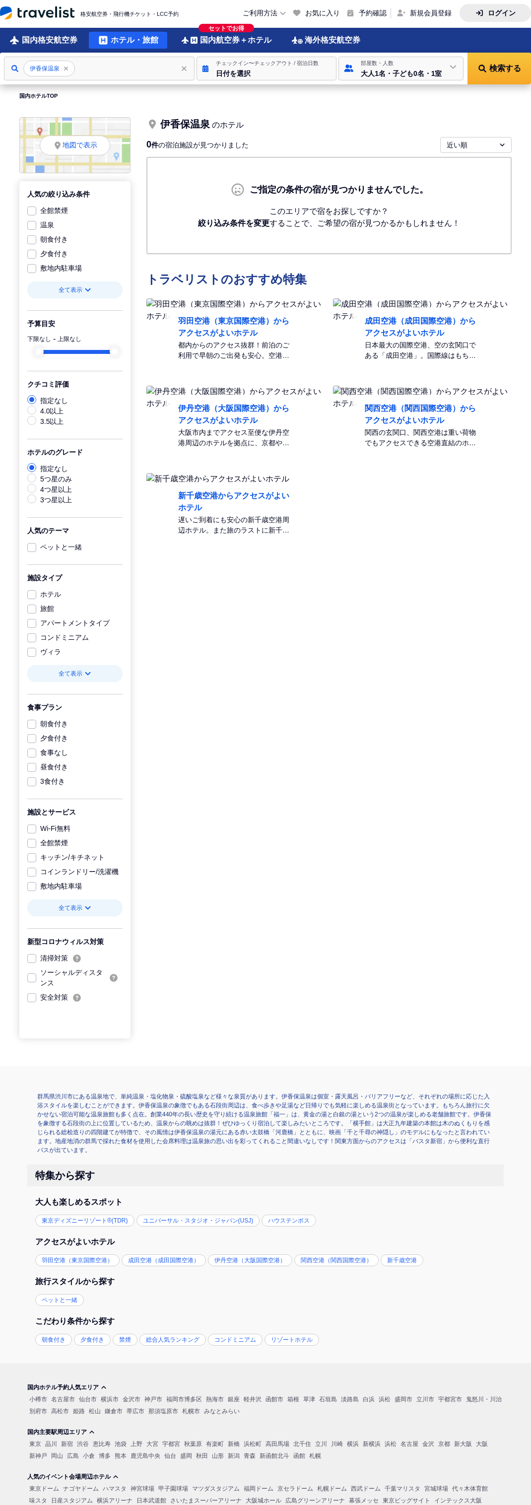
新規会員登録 (431, 13)
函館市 (274, 1398)
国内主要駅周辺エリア (61, 1431)
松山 (95, 1410)
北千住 (302, 1442)
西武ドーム (366, 1487)
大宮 (152, 1442)
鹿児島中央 (145, 1454)
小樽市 (38, 1398)
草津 (309, 1398)
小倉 (89, 1454)
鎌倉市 (114, 1410)
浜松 (385, 1398)
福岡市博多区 (184, 1398)
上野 (136, 1442)
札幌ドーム (332, 1487)
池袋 (121, 1442)
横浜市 (110, 1398)
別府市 (38, 1410)
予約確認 (373, 13)
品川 (51, 1442)
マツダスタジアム (216, 1487)
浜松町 (253, 1442)
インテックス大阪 (458, 1499)
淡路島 (350, 1398)
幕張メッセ (364, 1499)
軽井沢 (253, 1398)
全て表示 (75, 288)
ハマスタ (115, 1487)
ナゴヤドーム (81, 1487)
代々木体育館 (470, 1487)
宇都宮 (171, 1442)
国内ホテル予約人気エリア (67, 1386)
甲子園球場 (173, 1487)
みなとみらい (222, 1410)
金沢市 (131, 1398)
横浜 (353, 1442)
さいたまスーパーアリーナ (206, 1499)
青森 (250, 1454)
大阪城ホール (263, 1499)
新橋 (234, 1442)
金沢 (428, 1442)
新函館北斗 (274, 1454)
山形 (218, 1454)
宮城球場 (436, 1487)
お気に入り (322, 13)
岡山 (57, 1454)
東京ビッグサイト (406, 1499)
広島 (73, 1454)
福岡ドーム (258, 1487)
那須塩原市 (163, 1410)
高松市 (60, 1410)
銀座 (234, 1398)
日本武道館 (151, 1499)
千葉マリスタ (402, 1487)
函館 (299, 1454)
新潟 (234, 1454)
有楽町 (215, 1442)
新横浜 (372, 1442)
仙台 (170, 1454)
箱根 (293, 1398)
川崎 (337, 1442)
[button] (266, 67)
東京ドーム (44, 1487)
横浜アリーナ (115, 1499)
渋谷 (83, 1442)
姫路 (79, 1410)
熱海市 (215, 1398)
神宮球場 (142, 1487)
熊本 (121, 1454)
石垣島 (328, 1398)
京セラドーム (295, 1487)
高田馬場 (277, 1442)
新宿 (67, 1442)
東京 (35, 1442)
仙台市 (88, 1398)
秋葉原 (193, 1442)
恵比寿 (102, 1442)
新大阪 (463, 1442)
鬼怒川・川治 (484, 1398)
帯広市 (135, 1410)
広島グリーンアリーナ (315, 1499)
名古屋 (409, 1442)
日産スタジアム (72, 1499)
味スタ (38, 1499)
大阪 (482, 1442)
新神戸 (38, 1454)
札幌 (315, 1454)
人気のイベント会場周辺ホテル (73, 1475)
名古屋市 (63, 1398)
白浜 (369, 1398)
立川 (321, 1442)
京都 (444, 1442)
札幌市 (191, 1410)
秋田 (202, 1454)
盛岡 (186, 1454)
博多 (105, 1454)
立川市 (425, 1398)
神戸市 (153, 1398)
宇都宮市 (450, 1398)
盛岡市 (403, 1398)
